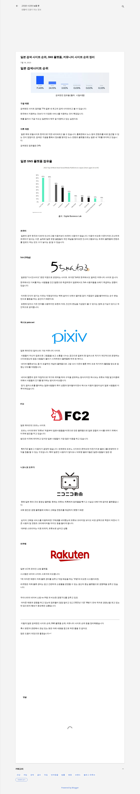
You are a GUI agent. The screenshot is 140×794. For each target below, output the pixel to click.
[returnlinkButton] (17, 6)
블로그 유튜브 (89, 775)
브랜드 (78, 775)
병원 (70, 775)
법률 (63, 775)
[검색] (123, 6)
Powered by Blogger (70, 787)
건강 (18, 775)
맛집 (46, 775)
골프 (39, 775)
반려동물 (54, 775)
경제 (32, 775)
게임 (25, 775)
